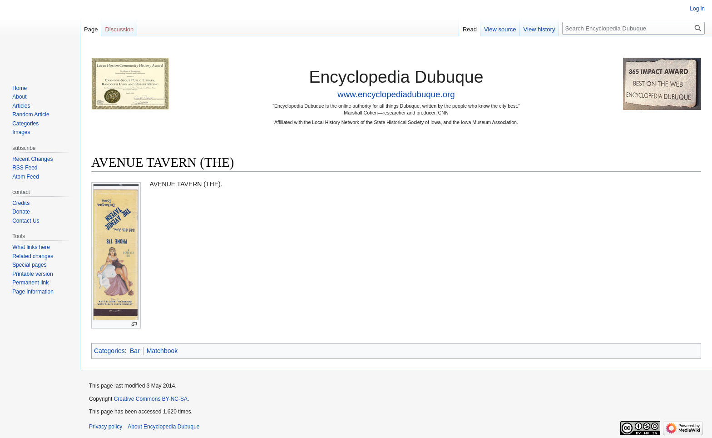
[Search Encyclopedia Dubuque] (633, 28)
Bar (135, 350)
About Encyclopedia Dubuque (163, 426)
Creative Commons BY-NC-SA (151, 399)
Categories (109, 350)
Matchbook (162, 350)
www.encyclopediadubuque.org (396, 94)
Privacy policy (105, 426)
